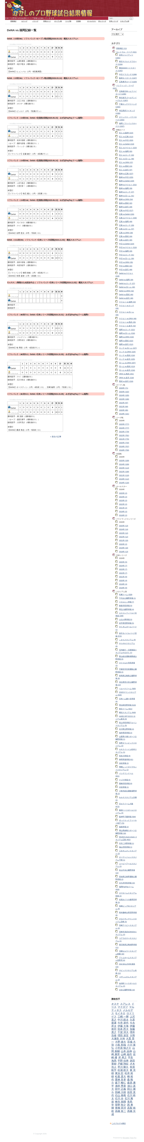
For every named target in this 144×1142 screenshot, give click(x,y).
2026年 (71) (123, 388)
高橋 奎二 (120, 1111)
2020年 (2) (123, 544)
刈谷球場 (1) (124, 787)
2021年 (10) (123, 540)
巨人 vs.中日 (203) (126, 140)
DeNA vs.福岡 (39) (126, 280)
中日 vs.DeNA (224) (126, 244)
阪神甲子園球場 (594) (127, 817)
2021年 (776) (124, 439)
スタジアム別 (124, 21)
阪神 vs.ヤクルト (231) (128, 185)
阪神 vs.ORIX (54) (126, 199)
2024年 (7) (123, 566)
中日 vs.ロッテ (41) (126, 255)
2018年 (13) (123, 552)
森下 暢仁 (120, 1082)
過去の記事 (56, 437)
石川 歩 (119, 1098)
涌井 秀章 (120, 1086)
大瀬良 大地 (118, 1038)
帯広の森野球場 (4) (126, 609)
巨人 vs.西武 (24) (125, 166)
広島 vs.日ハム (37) (126, 229)
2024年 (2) (123, 497)
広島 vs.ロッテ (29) (126, 225)
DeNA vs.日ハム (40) (127, 287)
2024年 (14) (123, 529)
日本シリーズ (113, 21)
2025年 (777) (124, 424)
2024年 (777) (124, 428)
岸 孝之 (122, 1057)
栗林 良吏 (120, 1079)
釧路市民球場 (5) (125, 606)
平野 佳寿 (123, 1060)
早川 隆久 (123, 1067)
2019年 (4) (123, 584)
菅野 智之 (120, 1104)
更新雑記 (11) (121, 48)
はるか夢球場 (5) (125, 620)
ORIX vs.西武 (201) (126, 374)
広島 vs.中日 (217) (126, 210)
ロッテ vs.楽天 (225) (127, 359)
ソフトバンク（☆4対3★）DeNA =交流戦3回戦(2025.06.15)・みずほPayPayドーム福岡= (45, 118)
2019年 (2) (123, 512)
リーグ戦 (68, 21)
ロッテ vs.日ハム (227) (128, 348)
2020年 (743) (124, 443)
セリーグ (24, 21)
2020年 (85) (123, 410)
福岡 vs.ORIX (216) (126, 337)
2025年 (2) (123, 493)
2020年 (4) (123, 581)
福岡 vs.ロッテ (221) (127, 330)
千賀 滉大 (123, 1032)
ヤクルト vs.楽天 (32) (127, 326)
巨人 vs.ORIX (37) (126, 162)
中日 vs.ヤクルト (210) (128, 247)
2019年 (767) (124, 447)
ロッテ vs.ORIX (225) (127, 352)
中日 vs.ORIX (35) (126, 262)
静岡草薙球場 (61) (126, 759)
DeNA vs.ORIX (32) (126, 291)
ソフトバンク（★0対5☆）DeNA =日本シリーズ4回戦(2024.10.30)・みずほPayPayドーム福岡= (48, 354)
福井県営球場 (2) (125, 733)
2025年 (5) (123, 562)
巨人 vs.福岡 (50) (125, 151)
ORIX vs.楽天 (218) (126, 378)
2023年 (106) (124, 399)
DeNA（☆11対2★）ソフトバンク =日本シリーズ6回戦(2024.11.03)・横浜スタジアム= (44, 240)
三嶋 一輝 (123, 1016)
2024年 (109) (124, 464)
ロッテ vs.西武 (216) (127, 355)
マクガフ (123, 1007)
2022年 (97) (123, 403)
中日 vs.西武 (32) (125, 266)
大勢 (132, 1035)
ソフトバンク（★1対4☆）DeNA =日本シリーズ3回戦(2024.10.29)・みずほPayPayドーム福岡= (48, 394)
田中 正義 (120, 1089)
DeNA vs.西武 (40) (126, 295)
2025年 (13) (123, 526)
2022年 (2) (123, 504)
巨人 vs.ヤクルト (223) (128, 148)
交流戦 (78, 21)
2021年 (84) (123, 407)
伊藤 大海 (123, 1026)
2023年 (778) (124, 432)
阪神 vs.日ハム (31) (126, 196)
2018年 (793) (124, 450)
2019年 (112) (124, 479)
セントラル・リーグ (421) (126, 52)
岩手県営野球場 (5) (126, 623)
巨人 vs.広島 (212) (126, 137)
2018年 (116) (124, 483)
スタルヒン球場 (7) (126, 602)
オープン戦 (58, 21)
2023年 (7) (123, 569)
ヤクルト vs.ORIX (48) (127, 319)
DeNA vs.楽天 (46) (126, 298)
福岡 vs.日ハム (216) (127, 333)
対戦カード (47, 21)
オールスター (91, 21)
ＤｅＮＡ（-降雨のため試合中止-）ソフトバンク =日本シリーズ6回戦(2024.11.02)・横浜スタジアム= (50, 282)
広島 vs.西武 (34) (125, 236)
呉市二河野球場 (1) (126, 843)
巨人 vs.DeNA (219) (126, 144)
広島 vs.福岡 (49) (125, 222)
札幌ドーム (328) (125, 595)
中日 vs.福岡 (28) (125, 251)
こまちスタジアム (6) (127, 640)
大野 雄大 (120, 1041)
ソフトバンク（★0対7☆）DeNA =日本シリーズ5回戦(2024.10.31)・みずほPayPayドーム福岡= (48, 315)
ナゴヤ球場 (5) (124, 780)
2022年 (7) (123, 573)
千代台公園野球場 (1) (127, 598)
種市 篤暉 (120, 1101)
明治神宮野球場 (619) (127, 705)
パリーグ (35, 21)
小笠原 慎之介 (123, 1048)
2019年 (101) (124, 414)
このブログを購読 (119, 1123)
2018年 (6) (123, 588)
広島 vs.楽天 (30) (125, 240)
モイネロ (120, 1013)
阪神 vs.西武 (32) (125, 203)
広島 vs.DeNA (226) (126, 214)
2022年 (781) (124, 435)
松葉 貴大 (120, 1076)
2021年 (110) (124, 475)
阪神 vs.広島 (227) (126, 174)
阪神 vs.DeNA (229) (126, 181)
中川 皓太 (123, 1019)
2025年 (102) (124, 392)
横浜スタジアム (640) (127, 713)
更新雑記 (13, 21)
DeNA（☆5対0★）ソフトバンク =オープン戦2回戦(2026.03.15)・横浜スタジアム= (42, 39)
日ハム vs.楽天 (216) (127, 370)
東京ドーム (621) (125, 709)
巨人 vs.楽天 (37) (125, 170)
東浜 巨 (119, 1073)
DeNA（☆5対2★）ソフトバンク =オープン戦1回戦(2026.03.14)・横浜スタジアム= (42, 78)
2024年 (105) (124, 395)
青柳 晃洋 (120, 1108)
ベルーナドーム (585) (127, 689)
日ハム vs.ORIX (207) (127, 363)
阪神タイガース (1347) (128, 78)
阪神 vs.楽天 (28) (125, 207)
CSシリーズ (102, 21)
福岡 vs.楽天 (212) (126, 344)
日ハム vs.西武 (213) (127, 366)
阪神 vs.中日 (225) (126, 177)
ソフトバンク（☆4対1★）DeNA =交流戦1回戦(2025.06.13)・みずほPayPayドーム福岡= (45, 200)
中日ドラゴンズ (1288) (128, 74)
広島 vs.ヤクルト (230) (128, 218)
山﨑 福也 (126, 1054)
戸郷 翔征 (123, 1063)
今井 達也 (123, 1022)
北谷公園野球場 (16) (127, 990)
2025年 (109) (124, 461)
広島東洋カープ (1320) (128, 82)
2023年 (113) (124, 468)
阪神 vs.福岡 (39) (125, 188)
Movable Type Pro (129, 1138)
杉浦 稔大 (123, 1070)
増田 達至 (123, 1035)
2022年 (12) (123, 537)
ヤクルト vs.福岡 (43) (127, 302)
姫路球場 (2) (124, 827)
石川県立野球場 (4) (126, 729)
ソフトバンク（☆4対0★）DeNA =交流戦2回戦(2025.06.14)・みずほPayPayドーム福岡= (45, 160)
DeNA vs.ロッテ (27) (127, 283)
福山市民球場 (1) (125, 847)
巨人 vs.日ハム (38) (126, 159)
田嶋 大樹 (120, 1092)
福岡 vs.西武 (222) (126, 341)
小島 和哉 (120, 1044)
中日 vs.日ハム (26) (126, 259)
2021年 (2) (123, 508)
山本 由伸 (126, 1051)
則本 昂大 (123, 1029)
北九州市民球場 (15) (127, 883)
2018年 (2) (123, 515)
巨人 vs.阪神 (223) (126, 133)
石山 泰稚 (120, 1095)
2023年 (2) (123, 500)
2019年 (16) (123, 548)
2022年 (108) (124, 472)
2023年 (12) (123, 533)
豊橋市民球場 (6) (125, 784)
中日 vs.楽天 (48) (125, 270)
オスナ (115, 1003)
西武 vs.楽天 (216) (126, 381)
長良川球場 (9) (124, 756)
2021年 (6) (123, 577)
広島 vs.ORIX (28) (126, 233)
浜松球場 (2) (124, 763)
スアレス (125, 1003)
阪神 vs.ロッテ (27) (126, 192)
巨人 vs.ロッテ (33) (126, 155)
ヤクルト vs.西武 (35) (127, 322)
